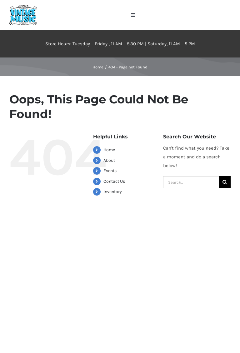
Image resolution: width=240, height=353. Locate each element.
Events (110, 170)
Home (109, 149)
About (109, 160)
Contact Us (114, 181)
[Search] (225, 182)
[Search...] (191, 182)
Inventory (112, 191)
